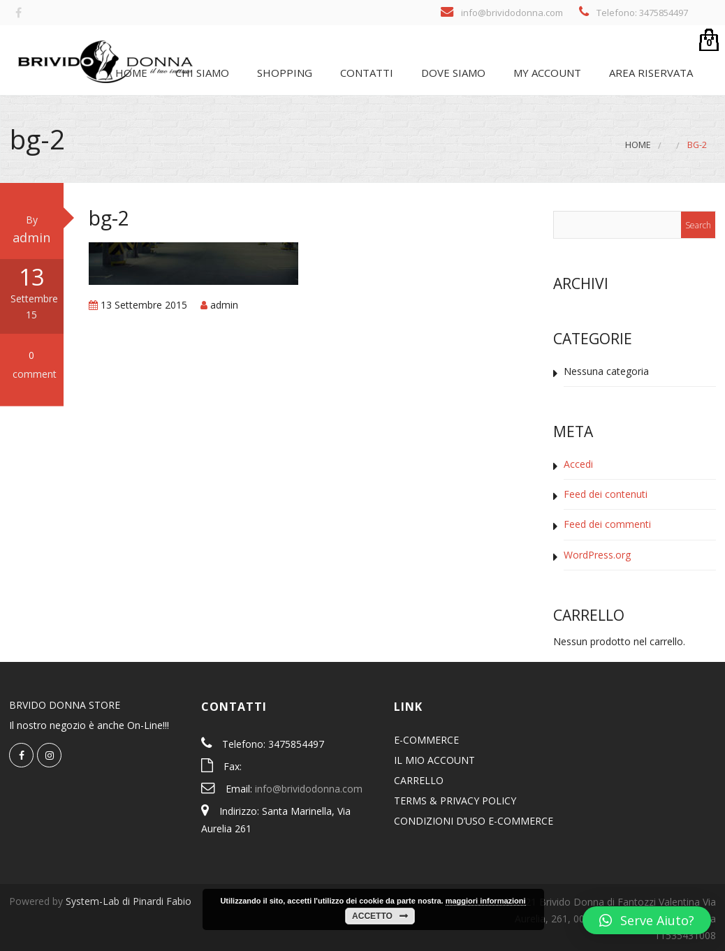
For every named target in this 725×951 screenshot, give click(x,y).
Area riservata (649, 73)
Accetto (372, 916)
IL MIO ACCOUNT (434, 760)
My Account (546, 73)
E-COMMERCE (426, 739)
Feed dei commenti (607, 524)
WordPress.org (597, 554)
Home (129, 73)
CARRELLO (419, 780)
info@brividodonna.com (308, 788)
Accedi (578, 464)
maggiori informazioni (486, 901)
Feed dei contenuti (605, 494)
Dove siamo (451, 73)
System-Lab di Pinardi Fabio (128, 901)
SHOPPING (283, 73)
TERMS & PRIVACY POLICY (455, 800)
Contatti (365, 73)
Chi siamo (201, 73)
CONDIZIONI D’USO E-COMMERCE (473, 820)
